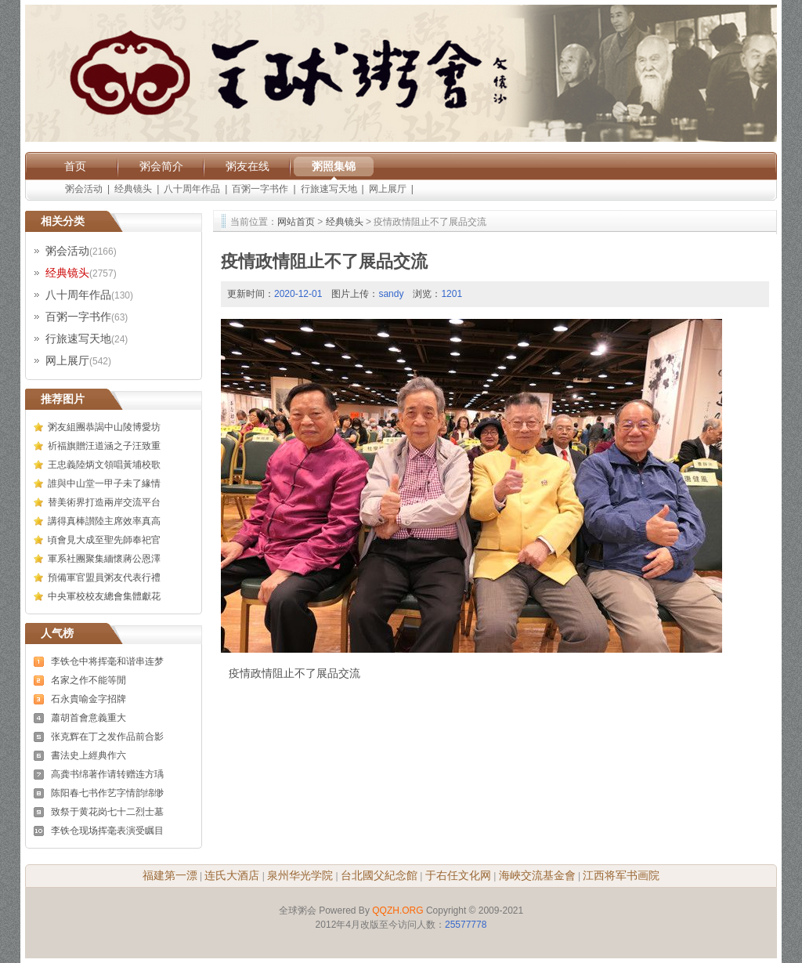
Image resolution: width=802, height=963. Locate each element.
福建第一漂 (170, 875)
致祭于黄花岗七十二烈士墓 (107, 811)
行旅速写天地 (329, 188)
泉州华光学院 (300, 875)
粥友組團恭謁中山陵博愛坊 (104, 427)
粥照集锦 (334, 166)
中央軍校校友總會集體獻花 (104, 596)
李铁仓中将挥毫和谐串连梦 (107, 661)
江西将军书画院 (621, 875)
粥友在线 (247, 166)
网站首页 (296, 221)
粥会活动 (84, 188)
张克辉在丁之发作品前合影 (107, 736)
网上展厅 (387, 188)
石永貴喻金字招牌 (88, 698)
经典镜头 (133, 188)
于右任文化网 (458, 875)
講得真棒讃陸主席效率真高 (104, 521)
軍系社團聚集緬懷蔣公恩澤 (104, 558)
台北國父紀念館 (379, 875)
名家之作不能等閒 (88, 680)
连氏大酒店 (231, 875)
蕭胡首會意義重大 (88, 717)
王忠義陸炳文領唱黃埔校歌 (104, 464)
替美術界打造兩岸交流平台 (104, 502)
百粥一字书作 (260, 188)
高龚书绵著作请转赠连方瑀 (107, 774)
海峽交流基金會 (537, 875)
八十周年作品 (192, 188)
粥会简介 (161, 166)
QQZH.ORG (397, 910)
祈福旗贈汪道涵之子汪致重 (104, 445)
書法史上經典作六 (88, 755)
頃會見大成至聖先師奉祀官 (104, 539)
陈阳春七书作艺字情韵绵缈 (107, 792)
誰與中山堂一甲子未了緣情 (104, 483)
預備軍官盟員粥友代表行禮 (104, 577)
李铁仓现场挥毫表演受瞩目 (107, 830)
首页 (75, 166)
